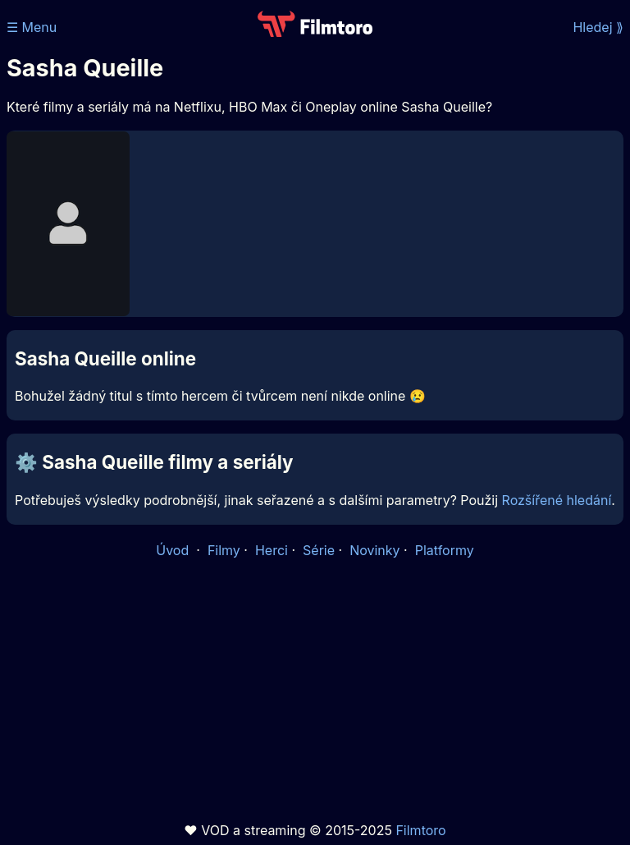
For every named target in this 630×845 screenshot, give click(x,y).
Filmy (224, 550)
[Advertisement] (315, 691)
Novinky (374, 550)
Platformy (444, 550)
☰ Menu (32, 27)
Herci (271, 550)
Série (319, 550)
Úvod (174, 550)
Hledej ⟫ (598, 27)
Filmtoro (420, 830)
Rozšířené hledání (557, 500)
